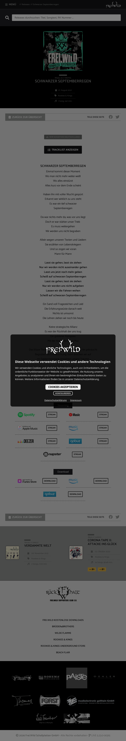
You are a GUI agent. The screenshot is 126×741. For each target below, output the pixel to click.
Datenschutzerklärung (55, 400)
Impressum (76, 400)
